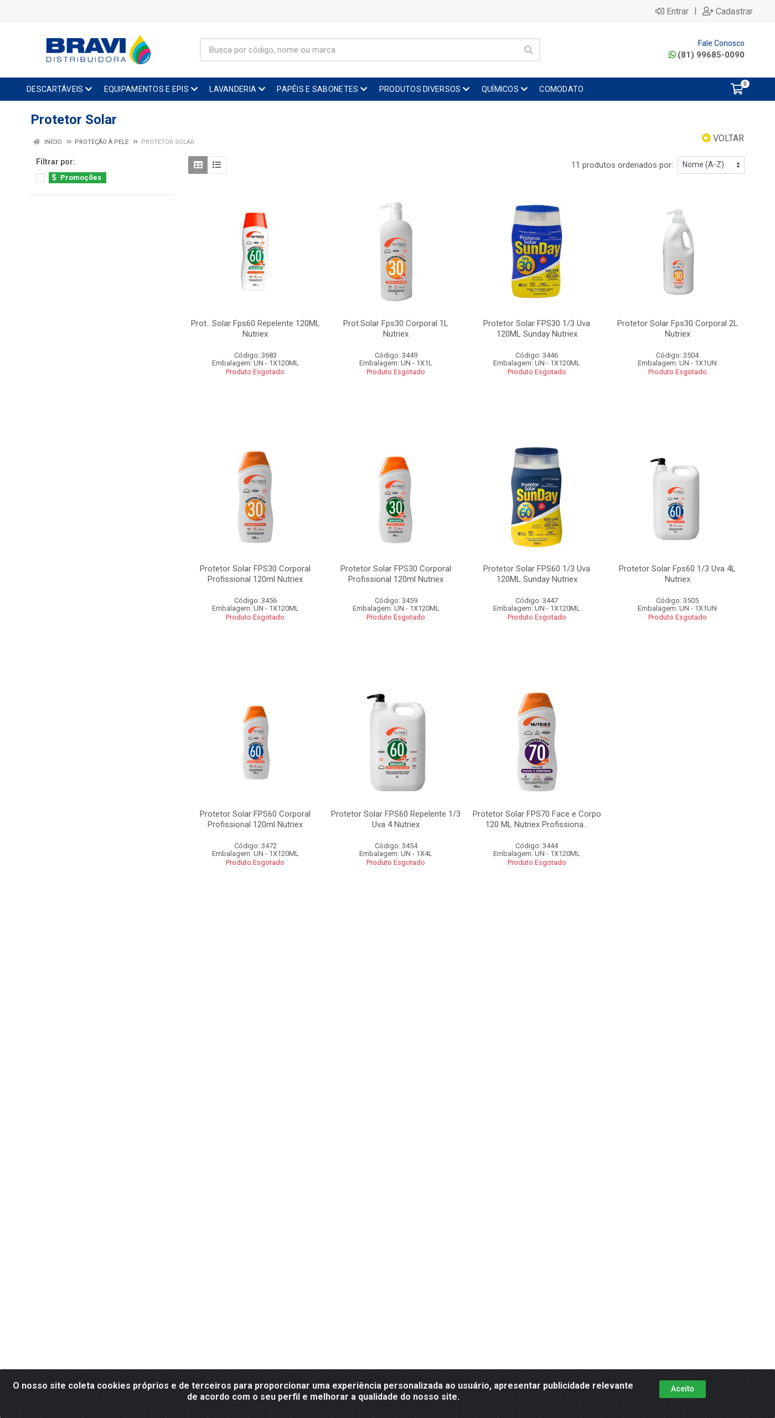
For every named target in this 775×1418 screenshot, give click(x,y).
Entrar (672, 11)
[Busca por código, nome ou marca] (359, 49)
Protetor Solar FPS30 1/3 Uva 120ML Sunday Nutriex (536, 328)
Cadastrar (727, 11)
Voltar (723, 138)
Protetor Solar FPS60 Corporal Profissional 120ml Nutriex (255, 819)
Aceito (682, 1388)
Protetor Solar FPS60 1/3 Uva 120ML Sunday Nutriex (536, 574)
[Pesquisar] (528, 49)
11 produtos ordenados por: (622, 165)
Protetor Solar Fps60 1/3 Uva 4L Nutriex (677, 574)
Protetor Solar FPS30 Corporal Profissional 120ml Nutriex (255, 574)
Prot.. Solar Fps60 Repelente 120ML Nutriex (255, 328)
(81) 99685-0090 (707, 55)
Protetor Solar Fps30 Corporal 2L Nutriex (677, 328)
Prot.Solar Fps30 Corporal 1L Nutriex (395, 328)
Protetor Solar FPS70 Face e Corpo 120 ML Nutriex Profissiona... (537, 819)
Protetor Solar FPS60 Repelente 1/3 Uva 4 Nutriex (396, 819)
